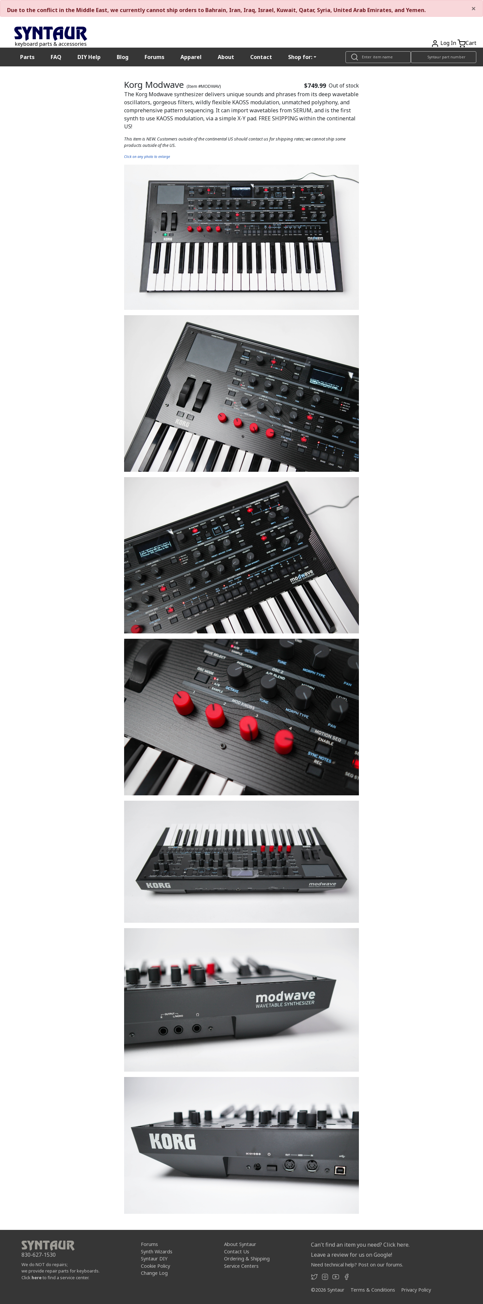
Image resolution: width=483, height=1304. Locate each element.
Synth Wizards (156, 1251)
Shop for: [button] (300, 57)
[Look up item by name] (378, 57)
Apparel (191, 57)
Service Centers (241, 1266)
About (226, 57)
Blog (122, 57)
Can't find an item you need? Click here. (360, 1244)
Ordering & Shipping (247, 1258)
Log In (448, 43)
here (37, 1277)
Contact (261, 57)
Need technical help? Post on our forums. (357, 1264)
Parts (27, 57)
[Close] (473, 8)
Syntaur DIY (154, 1258)
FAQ (56, 57)
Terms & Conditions (373, 1290)
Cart (471, 43)
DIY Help (89, 57)
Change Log (154, 1273)
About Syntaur (240, 1244)
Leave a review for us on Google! (351, 1254)
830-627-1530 (38, 1254)
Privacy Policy (416, 1290)
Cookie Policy (155, 1266)
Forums (154, 57)
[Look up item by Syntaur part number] (443, 57)
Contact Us (236, 1251)
